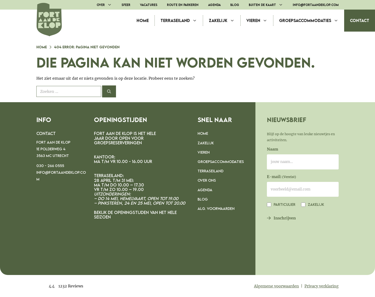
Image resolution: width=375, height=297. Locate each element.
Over (107, 5)
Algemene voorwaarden (276, 286)
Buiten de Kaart (268, 5)
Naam (272, 149)
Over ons (207, 180)
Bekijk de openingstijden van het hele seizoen (135, 214)
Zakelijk (224, 20)
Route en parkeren (183, 5)
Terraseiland (181, 20)
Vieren (259, 20)
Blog (234, 5)
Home (143, 20)
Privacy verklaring (321, 286)
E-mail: (281, 177)
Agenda (214, 5)
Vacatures (148, 5)
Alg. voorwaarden (216, 208)
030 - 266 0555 (50, 165)
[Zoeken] (109, 91)
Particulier (284, 204)
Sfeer (125, 5)
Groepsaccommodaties (311, 20)
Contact (359, 20)
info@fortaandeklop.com (316, 5)
